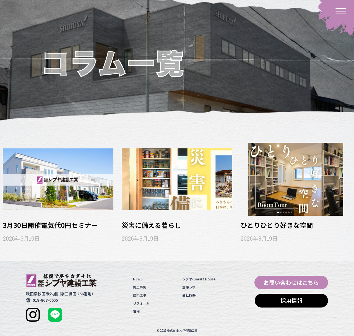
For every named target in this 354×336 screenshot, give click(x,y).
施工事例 (139, 287)
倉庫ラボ (189, 287)
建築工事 (139, 295)
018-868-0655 (45, 300)
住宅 (136, 311)
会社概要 (189, 295)
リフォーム (141, 303)
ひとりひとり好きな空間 (277, 225)
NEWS (138, 279)
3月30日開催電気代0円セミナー (50, 225)
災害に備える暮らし (151, 225)
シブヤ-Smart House (198, 279)
